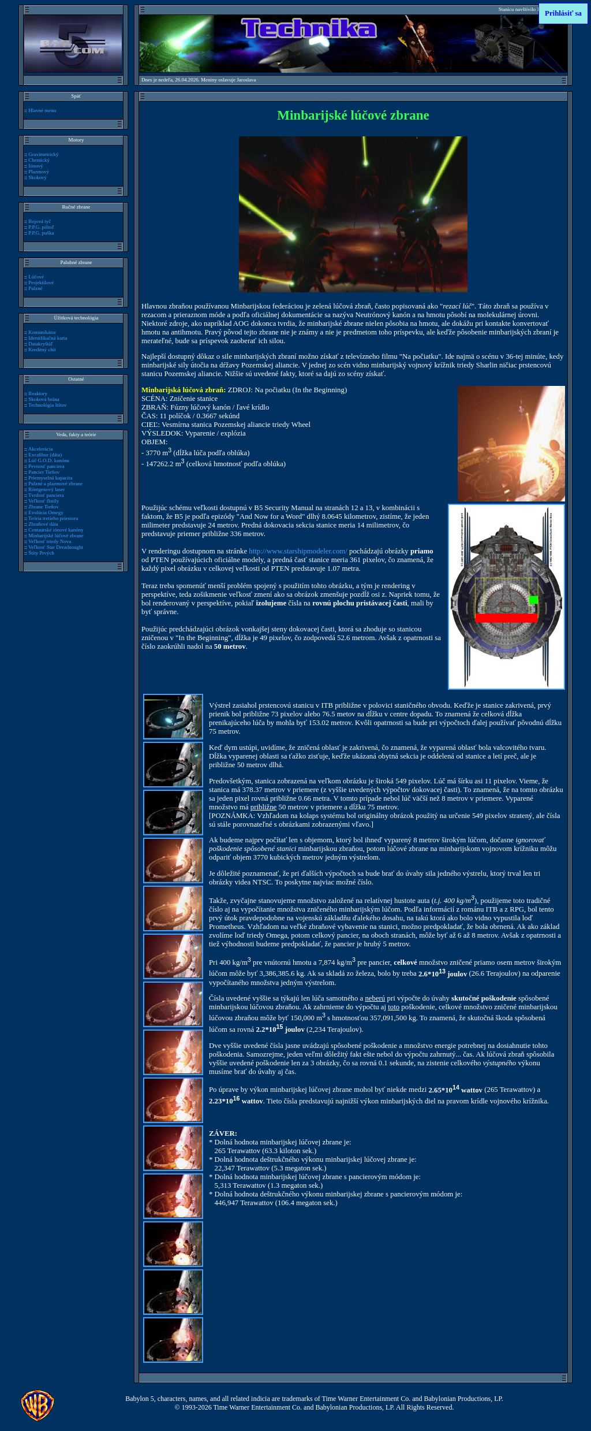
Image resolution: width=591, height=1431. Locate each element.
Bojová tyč (39, 221)
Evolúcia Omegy (45, 512)
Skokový (37, 177)
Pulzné (35, 288)
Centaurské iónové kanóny (55, 530)
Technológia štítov (47, 405)
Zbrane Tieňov (43, 507)
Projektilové (41, 282)
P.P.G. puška (41, 233)
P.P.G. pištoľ (41, 227)
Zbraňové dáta (43, 524)
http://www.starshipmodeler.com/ (298, 551)
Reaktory (37, 393)
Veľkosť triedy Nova (49, 541)
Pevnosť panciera (46, 466)
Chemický (39, 160)
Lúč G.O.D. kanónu (48, 460)
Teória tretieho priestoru (53, 518)
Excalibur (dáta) (45, 455)
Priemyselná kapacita (50, 478)
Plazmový (38, 171)
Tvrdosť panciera (46, 495)
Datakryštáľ (40, 344)
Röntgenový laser (46, 489)
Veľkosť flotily (43, 501)
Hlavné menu (42, 110)
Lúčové (36, 277)
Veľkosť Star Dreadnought (55, 547)
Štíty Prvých (41, 553)
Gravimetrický (43, 154)
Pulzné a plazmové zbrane (55, 483)
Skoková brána (43, 399)
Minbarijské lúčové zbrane (55, 535)
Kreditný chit (42, 349)
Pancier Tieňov (43, 472)
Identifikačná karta (47, 338)
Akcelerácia (40, 449)
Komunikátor (42, 332)
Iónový (35, 166)
